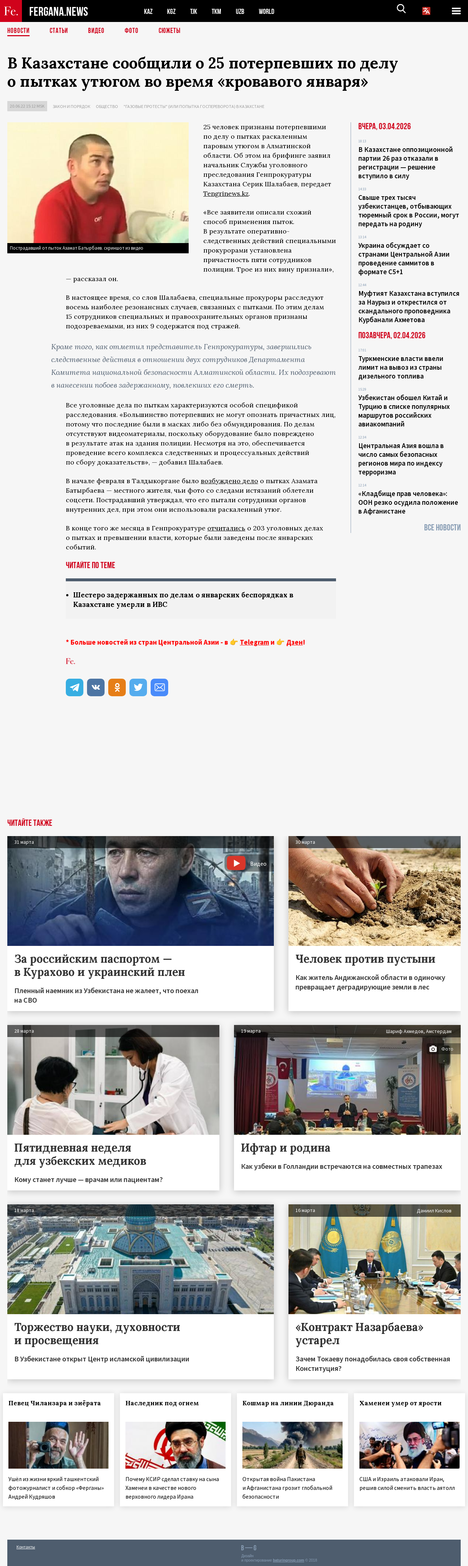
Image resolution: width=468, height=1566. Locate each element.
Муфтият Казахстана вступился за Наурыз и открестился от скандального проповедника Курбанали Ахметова (409, 306)
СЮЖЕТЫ (173, 31)
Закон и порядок (71, 106)
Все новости (442, 527)
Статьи (60, 31)
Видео (98, 31)
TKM (220, 11)
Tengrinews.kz (226, 193)
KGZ (173, 11)
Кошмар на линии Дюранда (292, 1404)
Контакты (25, 1544)
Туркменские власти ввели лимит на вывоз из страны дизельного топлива (401, 367)
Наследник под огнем (166, 1404)
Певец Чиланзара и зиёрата (42, 1408)
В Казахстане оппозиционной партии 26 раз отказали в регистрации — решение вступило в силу (405, 162)
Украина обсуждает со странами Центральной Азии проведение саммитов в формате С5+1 (404, 258)
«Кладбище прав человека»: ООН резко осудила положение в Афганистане (408, 502)
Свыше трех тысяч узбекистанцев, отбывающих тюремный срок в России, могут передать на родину (408, 210)
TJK (196, 11)
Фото (135, 31)
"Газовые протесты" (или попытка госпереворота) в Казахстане (194, 106)
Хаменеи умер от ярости (405, 1404)
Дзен (294, 642)
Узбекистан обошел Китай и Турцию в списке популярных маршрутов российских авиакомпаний (404, 410)
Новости (19, 31)
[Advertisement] (234, 764)
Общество (107, 106)
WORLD (272, 11)
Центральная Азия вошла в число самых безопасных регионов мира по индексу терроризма (401, 458)
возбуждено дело (229, 481)
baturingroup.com (288, 1558)
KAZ (149, 11)
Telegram (254, 642)
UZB (245, 11)
